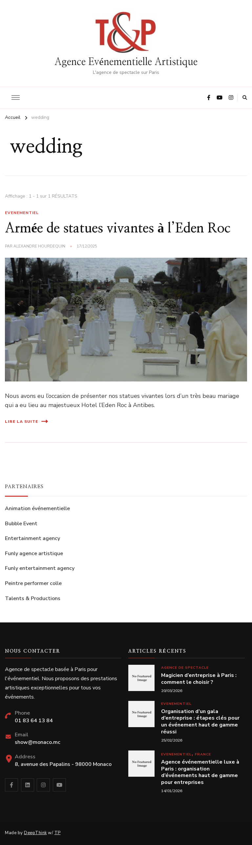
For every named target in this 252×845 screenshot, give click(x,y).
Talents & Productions (32, 598)
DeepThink (35, 833)
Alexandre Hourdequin (39, 246)
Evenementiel (22, 212)
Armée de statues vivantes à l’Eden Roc (117, 228)
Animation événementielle (37, 508)
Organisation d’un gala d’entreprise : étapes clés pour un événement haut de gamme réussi (200, 721)
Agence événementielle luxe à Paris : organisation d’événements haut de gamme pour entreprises (200, 772)
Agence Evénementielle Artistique (125, 62)
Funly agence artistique (34, 553)
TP (57, 833)
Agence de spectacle (185, 667)
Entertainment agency (32, 538)
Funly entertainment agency (39, 568)
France (203, 754)
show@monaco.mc (37, 742)
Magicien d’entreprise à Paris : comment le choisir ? (199, 679)
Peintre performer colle (33, 583)
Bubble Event (21, 523)
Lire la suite (26, 421)
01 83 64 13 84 (34, 720)
